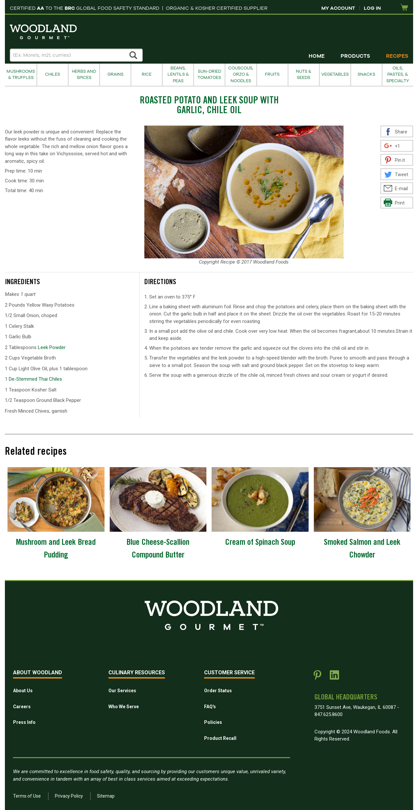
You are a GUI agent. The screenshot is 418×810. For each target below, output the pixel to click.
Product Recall (220, 738)
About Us (23, 690)
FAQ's (210, 706)
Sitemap (106, 796)
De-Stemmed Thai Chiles (35, 379)
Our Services (122, 690)
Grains (115, 74)
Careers (22, 706)
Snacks (366, 74)
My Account (338, 8)
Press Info (24, 722)
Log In (372, 8)
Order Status (218, 690)
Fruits (272, 74)
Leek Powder (52, 347)
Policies (213, 722)
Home (317, 56)
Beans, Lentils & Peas (178, 74)
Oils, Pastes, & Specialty (397, 74)
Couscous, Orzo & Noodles (240, 74)
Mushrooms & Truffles (21, 75)
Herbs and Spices (84, 75)
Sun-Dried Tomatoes (209, 75)
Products (355, 56)
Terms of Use (27, 796)
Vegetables (335, 74)
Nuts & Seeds (303, 75)
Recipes (397, 56)
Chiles (52, 74)
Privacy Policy (69, 796)
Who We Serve (123, 706)
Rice (147, 74)
